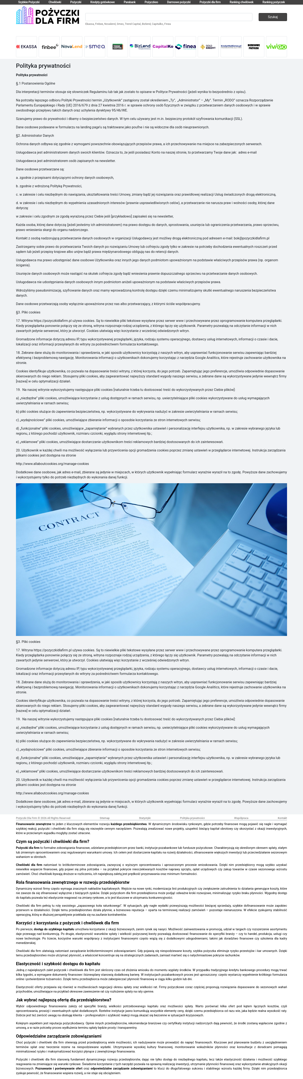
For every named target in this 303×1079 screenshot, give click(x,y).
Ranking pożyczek (273, 2)
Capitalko (157, 23)
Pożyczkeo (151, 2)
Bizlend (146, 23)
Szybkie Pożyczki (28, 2)
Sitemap (105, 818)
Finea (167, 23)
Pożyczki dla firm (210, 2)
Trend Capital (133, 23)
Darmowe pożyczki (178, 2)
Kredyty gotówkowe (102, 2)
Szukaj (273, 17)
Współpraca (241, 818)
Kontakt (282, 818)
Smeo (120, 23)
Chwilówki (55, 2)
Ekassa (89, 23)
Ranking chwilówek (241, 2)
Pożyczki (75, 2)
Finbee (99, 23)
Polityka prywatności (192, 818)
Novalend (110, 23)
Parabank (130, 2)
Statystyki (144, 818)
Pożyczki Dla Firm (26, 818)
